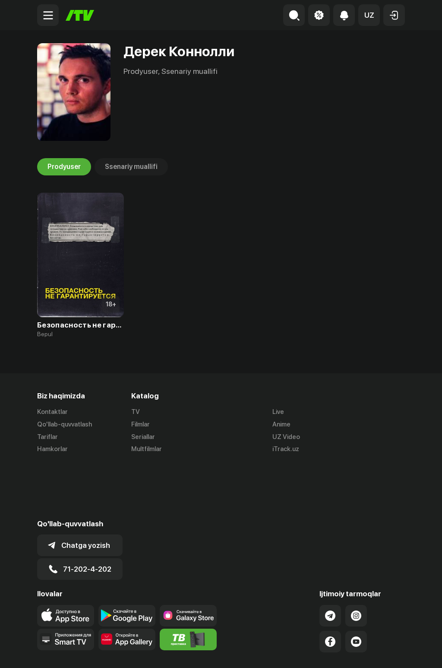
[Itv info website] (188, 584)
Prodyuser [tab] (64, 166)
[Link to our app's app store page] (65, 560)
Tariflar (47, 437)
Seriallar (143, 437)
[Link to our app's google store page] (126, 560)
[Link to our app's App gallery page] (126, 584)
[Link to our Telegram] (330, 560)
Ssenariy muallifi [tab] (131, 166)
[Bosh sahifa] (80, 15)
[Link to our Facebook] (330, 586)
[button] (369, 15)
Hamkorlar (52, 449)
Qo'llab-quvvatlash (64, 424)
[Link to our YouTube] (356, 586)
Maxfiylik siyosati (380, 652)
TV (135, 412)
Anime (281, 424)
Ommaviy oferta (321, 652)
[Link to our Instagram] (356, 560)
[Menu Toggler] (48, 15)
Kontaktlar (52, 412)
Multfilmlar (146, 449)
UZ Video (286, 437)
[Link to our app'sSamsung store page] (188, 560)
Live (278, 412)
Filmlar (140, 424)
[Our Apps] (65, 584)
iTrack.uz (285, 449)
